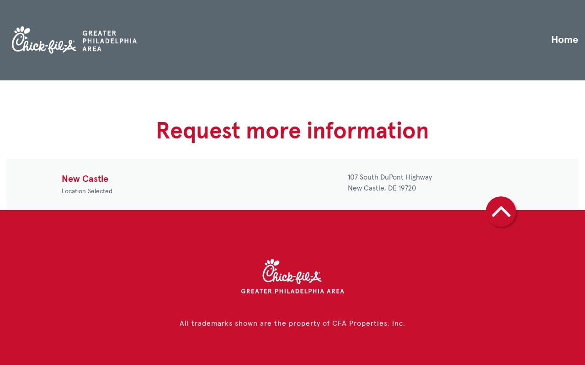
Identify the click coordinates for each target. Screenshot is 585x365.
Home (564, 40)
